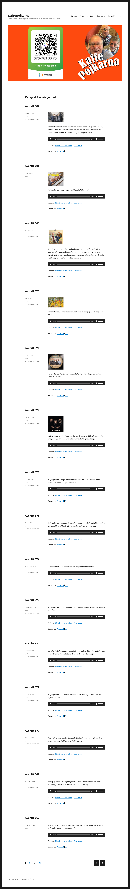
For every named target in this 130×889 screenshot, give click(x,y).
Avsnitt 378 (32, 348)
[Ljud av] (96, 139)
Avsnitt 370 (32, 730)
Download (78, 145)
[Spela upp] (51, 139)
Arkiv (82, 16)
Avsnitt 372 (32, 643)
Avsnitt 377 (32, 410)
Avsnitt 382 (32, 106)
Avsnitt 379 (32, 291)
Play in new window (63, 145)
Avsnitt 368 (32, 817)
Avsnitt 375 (32, 515)
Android (60, 151)
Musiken (90, 16)
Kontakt (111, 16)
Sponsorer (101, 16)
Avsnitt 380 (32, 223)
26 (41, 863)
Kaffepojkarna (18, 15)
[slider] (73, 139)
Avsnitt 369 (32, 774)
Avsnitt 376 (32, 472)
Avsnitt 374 (32, 559)
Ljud (26, 116)
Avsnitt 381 (32, 165)
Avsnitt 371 (32, 687)
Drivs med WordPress (27, 879)
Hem (120, 16)
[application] (76, 139)
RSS (66, 151)
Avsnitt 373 (32, 600)
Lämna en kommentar (32, 119)
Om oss (74, 16)
